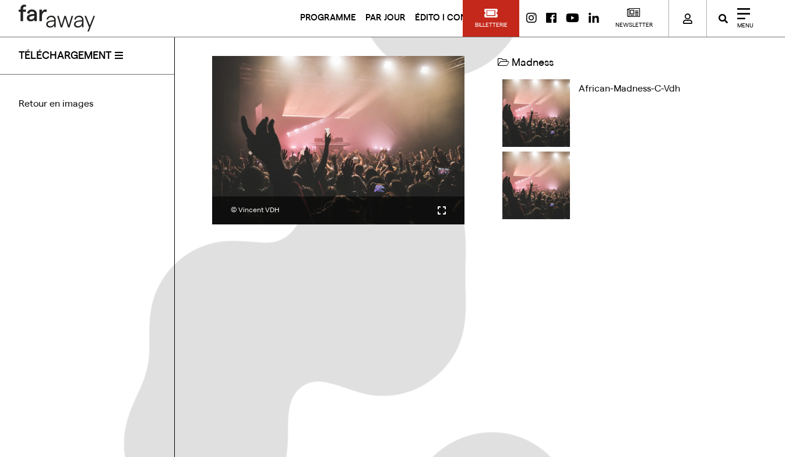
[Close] (741, 18)
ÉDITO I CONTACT (451, 17)
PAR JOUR (385, 17)
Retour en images (56, 103)
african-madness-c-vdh (629, 88)
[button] (491, 18)
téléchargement (65, 55)
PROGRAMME (328, 17)
